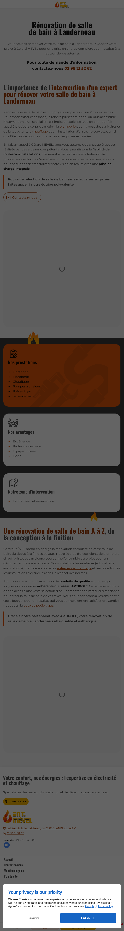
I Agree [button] (88, 918)
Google (89, 906)
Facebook (104, 906)
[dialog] (62, 906)
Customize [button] (34, 918)
